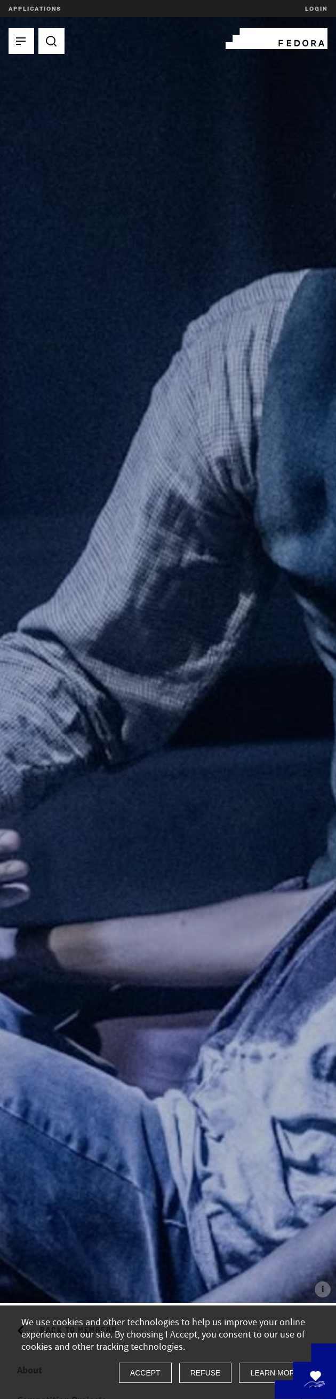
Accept (145, 1373)
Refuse (205, 1373)
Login (314, 8)
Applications (35, 8)
